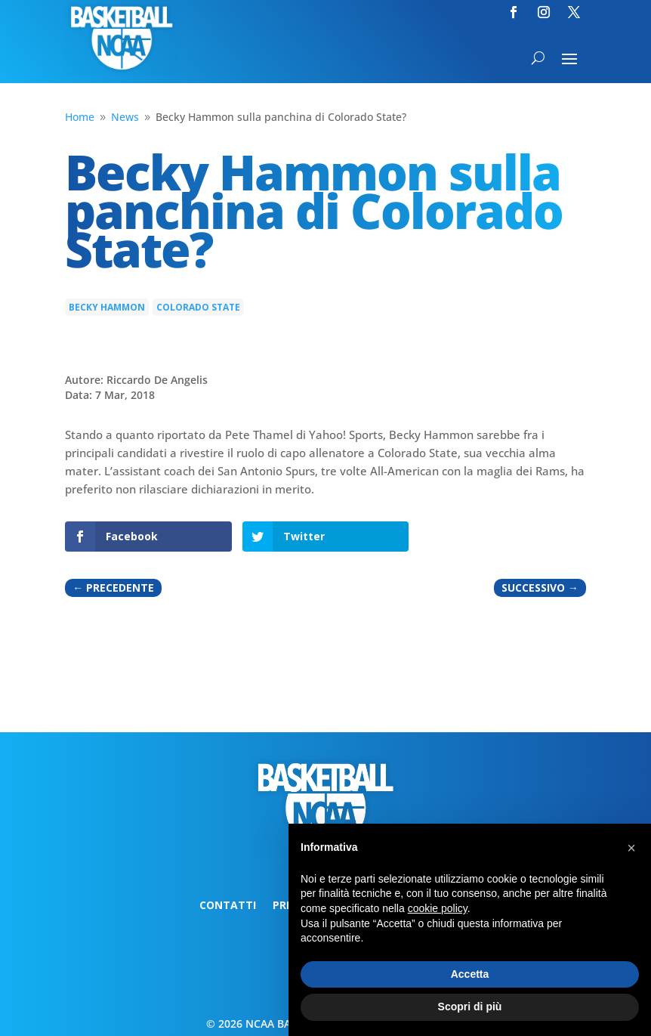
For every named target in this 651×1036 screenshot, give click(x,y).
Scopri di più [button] (470, 1006)
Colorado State (198, 307)
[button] (631, 848)
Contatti (227, 906)
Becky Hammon (107, 307)
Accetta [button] (470, 974)
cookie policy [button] (437, 908)
